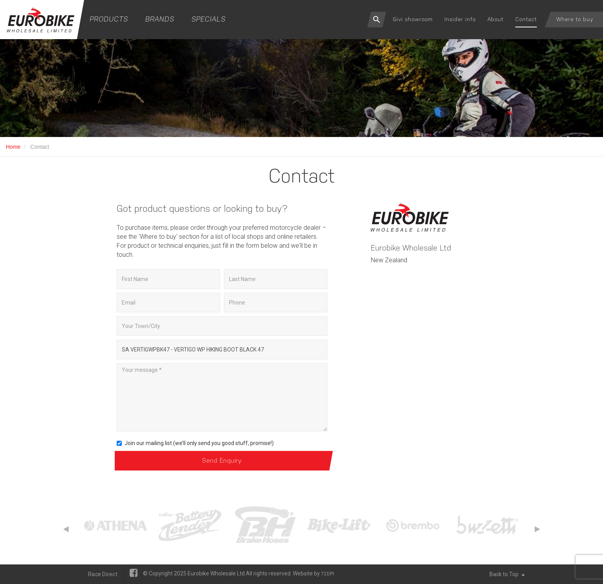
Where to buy (574, 19)
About (495, 19)
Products (109, 19)
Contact (526, 19)
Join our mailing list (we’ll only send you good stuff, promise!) (195, 443)
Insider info (460, 19)
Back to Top (507, 574)
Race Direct (102, 574)
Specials (208, 19)
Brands (159, 19)
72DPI (327, 574)
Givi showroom (413, 19)
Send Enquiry (222, 460)
